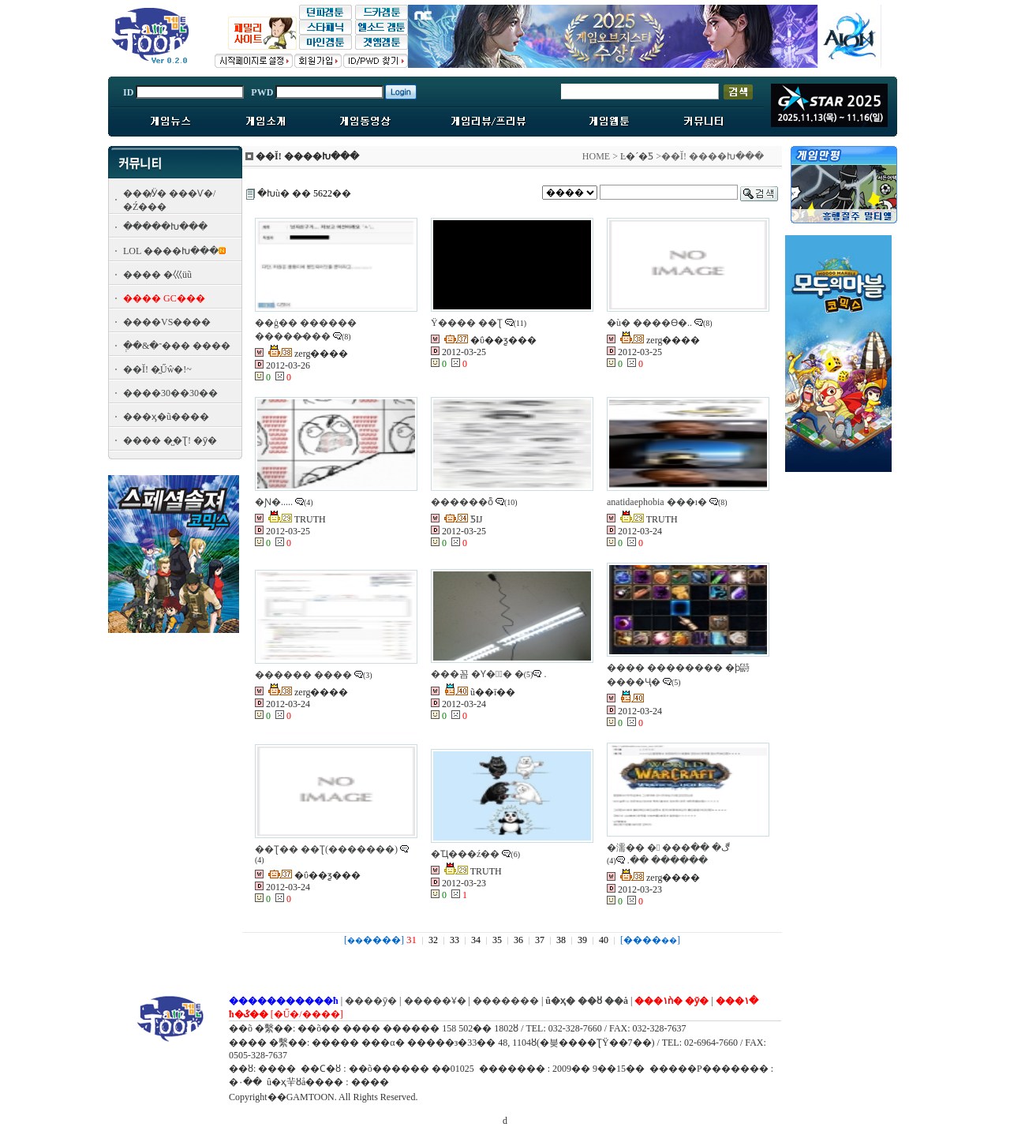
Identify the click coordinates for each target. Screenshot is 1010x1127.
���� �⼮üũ (157, 274)
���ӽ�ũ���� (166, 416)
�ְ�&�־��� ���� (176, 345)
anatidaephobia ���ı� (657, 501)
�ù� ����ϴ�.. (649, 322)
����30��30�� (170, 393)
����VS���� (167, 322)
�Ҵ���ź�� (465, 853)
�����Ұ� (435, 1000)
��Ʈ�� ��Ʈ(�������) (326, 849)
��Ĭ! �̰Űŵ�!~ (157, 369)
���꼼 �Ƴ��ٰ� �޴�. (488, 674)
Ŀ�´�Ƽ (636, 156)
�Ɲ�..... (274, 501)
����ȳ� (371, 1000)
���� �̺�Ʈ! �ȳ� (170, 440)
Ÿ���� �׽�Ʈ (467, 322)
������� (506, 1000)
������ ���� (303, 674)
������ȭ (462, 501)
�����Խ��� (165, 226)
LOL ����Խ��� (171, 250)
